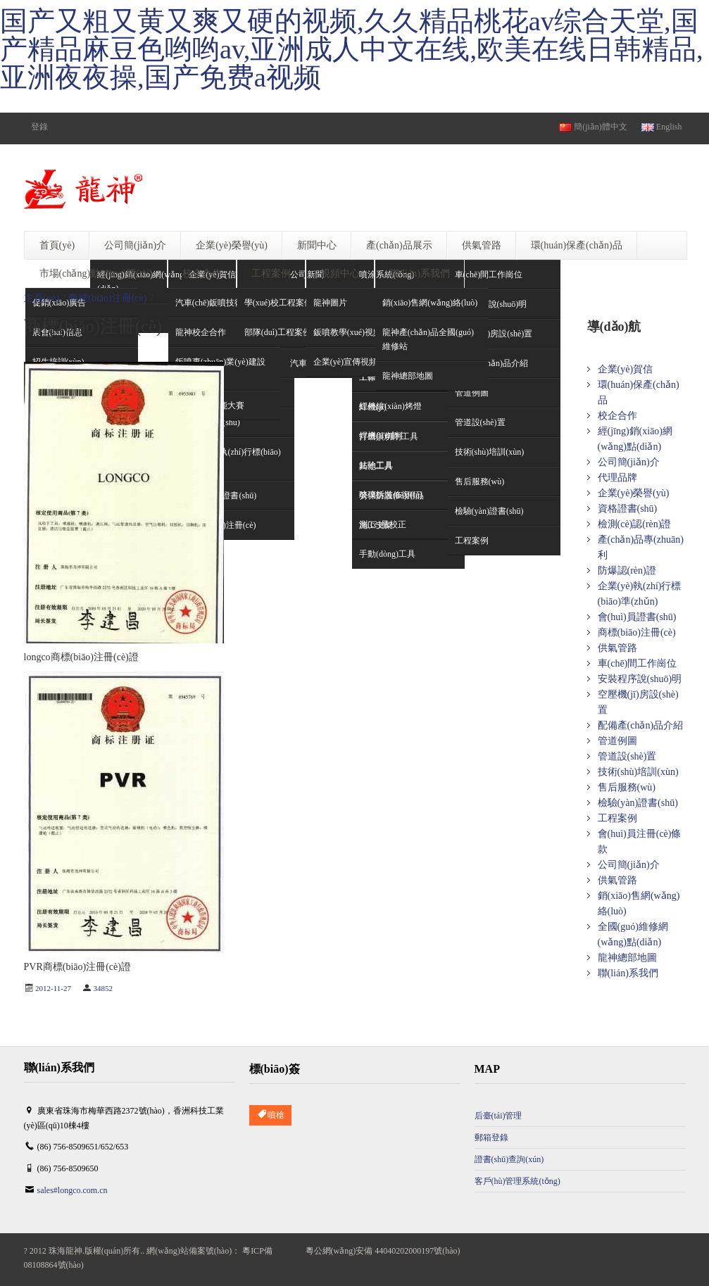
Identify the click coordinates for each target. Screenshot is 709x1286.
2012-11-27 (53, 988)
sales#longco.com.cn (72, 1190)
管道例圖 (617, 741)
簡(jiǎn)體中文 (593, 127)
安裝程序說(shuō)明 (640, 679)
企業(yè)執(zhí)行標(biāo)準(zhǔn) (640, 594)
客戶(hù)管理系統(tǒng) (517, 1181)
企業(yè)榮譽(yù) (634, 493)
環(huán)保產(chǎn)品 (638, 392)
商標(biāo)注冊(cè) (107, 298)
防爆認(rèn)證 (627, 570)
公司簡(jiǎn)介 (629, 462)
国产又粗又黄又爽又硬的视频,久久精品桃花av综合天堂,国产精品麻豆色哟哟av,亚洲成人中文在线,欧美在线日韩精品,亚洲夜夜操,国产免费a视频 (351, 49)
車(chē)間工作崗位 (489, 274)
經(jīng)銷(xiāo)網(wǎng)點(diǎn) (635, 439)
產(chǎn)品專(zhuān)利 (641, 547)
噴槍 (270, 1115)
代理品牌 (617, 477)
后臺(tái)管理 (498, 1116)
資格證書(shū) (628, 508)
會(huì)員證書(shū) (637, 617)
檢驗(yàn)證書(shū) (638, 803)
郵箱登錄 (491, 1137)
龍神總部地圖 (627, 957)
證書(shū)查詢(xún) (509, 1159)
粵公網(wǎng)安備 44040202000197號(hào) (383, 1251)
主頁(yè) (42, 298)
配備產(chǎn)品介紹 (641, 725)
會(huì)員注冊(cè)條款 (640, 841)
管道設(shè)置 (627, 756)
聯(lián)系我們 (628, 973)
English (661, 127)
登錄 (39, 127)
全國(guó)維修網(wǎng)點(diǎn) (633, 934)
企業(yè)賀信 (625, 369)
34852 (103, 988)
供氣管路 (617, 648)
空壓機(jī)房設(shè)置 (638, 702)
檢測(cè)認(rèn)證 (635, 524)
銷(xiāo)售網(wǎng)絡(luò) (639, 903)
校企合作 (617, 415)
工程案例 (617, 818)
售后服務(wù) (626, 787)
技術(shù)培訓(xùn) (638, 772)
